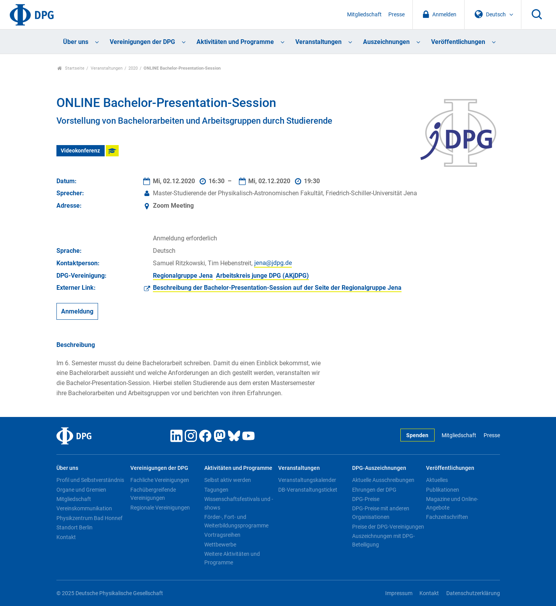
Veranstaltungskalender (307, 480)
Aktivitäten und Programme (235, 42)
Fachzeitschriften (447, 517)
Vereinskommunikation (84, 508)
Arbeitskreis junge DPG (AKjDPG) (262, 275)
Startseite (71, 68)
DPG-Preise (365, 499)
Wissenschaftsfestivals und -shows (238, 503)
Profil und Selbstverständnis (90, 480)
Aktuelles (437, 480)
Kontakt (66, 537)
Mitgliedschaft (364, 14)
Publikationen (442, 490)
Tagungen (216, 490)
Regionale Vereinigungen (160, 507)
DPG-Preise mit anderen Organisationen (380, 512)
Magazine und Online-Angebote (452, 503)
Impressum (398, 593)
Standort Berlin (74, 527)
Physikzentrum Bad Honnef (89, 518)
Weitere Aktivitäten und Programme (232, 558)
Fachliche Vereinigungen (159, 480)
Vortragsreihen (222, 535)
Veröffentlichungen (458, 42)
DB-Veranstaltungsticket (307, 490)
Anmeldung (77, 311)
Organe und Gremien (81, 490)
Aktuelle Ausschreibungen (383, 480)
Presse (396, 14)
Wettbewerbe (220, 544)
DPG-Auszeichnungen (379, 468)
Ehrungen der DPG (374, 490)
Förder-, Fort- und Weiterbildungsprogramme (236, 521)
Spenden (417, 435)
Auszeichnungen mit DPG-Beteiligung (383, 540)
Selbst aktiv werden (227, 480)
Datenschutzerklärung (473, 593)
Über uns (75, 42)
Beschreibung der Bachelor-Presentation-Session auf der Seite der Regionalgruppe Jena (277, 287)
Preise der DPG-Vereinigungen (388, 527)
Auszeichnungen (386, 42)
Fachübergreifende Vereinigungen (153, 494)
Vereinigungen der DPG (142, 42)
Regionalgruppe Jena (183, 275)
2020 (133, 68)
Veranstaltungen (318, 42)
